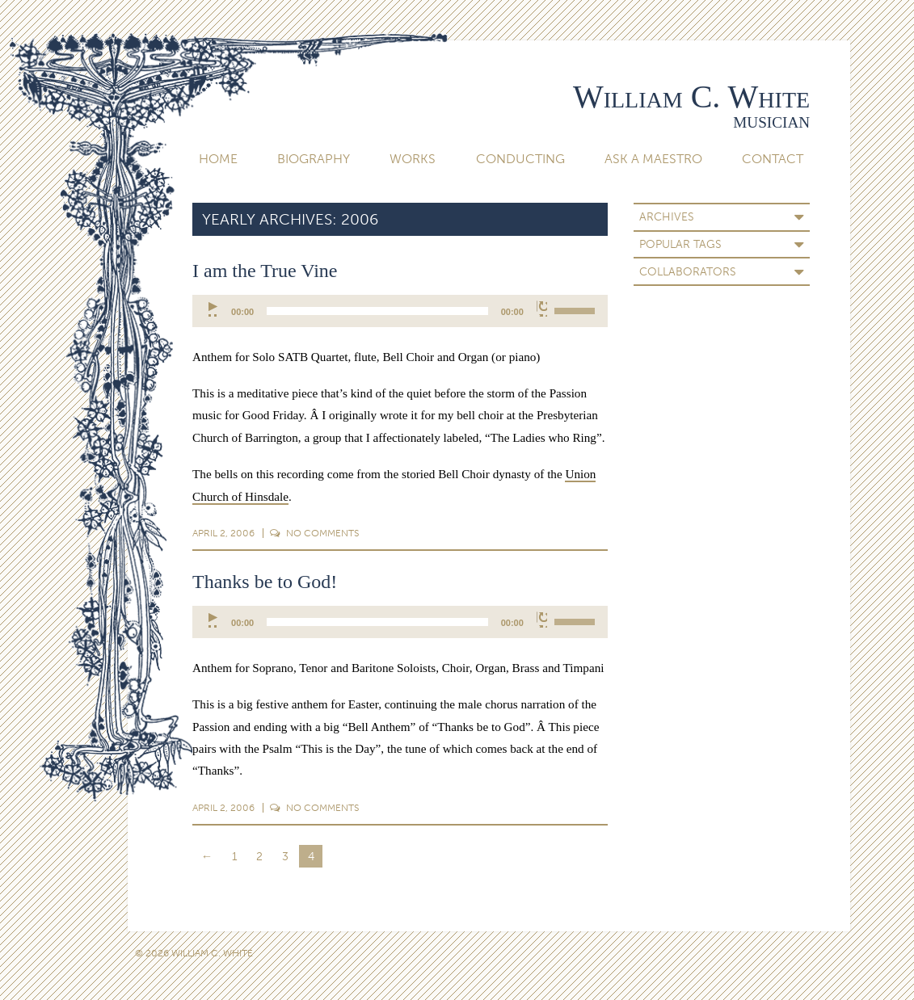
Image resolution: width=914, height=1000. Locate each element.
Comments (314, 533)
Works (413, 158)
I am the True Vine (264, 270)
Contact (772, 158)
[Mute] (542, 308)
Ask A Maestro (653, 158)
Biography (313, 158)
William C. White (691, 96)
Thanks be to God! (264, 581)
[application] (400, 311)
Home (218, 158)
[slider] (377, 311)
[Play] (213, 308)
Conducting (520, 158)
